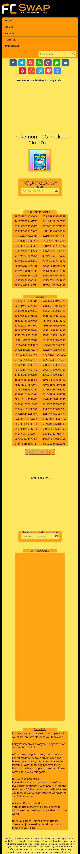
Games (9, 26)
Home (8, 20)
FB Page (9, 33)
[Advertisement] (40, 109)
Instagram (12, 45)
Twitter (10, 39)
